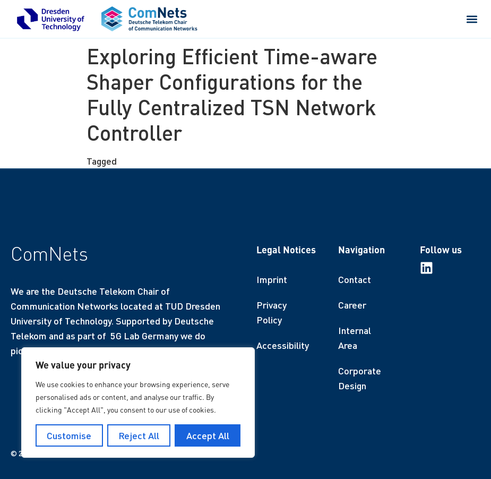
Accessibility (282, 345)
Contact (354, 279)
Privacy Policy (271, 312)
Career (352, 305)
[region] (138, 402)
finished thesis (149, 161)
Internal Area (354, 337)
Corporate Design (359, 378)
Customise (69, 435)
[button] (471, 19)
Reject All (138, 435)
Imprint (271, 279)
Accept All (207, 435)
